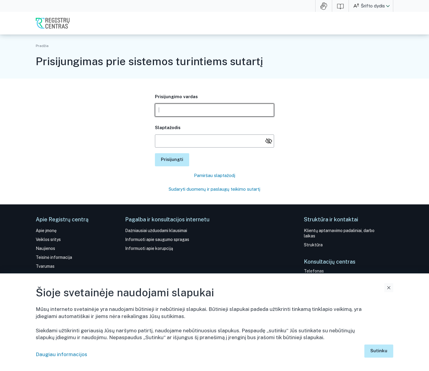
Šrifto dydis (373, 5)
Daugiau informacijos (61, 354)
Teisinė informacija (54, 257)
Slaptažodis (168, 127)
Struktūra (313, 244)
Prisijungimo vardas (176, 96)
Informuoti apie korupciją (149, 248)
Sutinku (378, 350)
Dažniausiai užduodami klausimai (156, 230)
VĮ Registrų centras (53, 23)
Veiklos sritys (48, 239)
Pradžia (42, 46)
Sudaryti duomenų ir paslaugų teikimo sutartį (214, 189)
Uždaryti (388, 287)
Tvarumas (45, 266)
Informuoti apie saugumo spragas (157, 239)
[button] (388, 6)
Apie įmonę (46, 230)
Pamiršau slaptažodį (214, 175)
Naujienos (45, 248)
